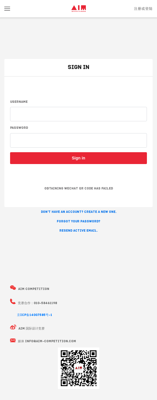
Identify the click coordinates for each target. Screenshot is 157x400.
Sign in (78, 158)
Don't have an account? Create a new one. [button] (78, 212)
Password (19, 128)
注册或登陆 (143, 9)
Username (19, 102)
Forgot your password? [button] (78, 221)
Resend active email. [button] (78, 230)
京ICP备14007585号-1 (34, 315)
